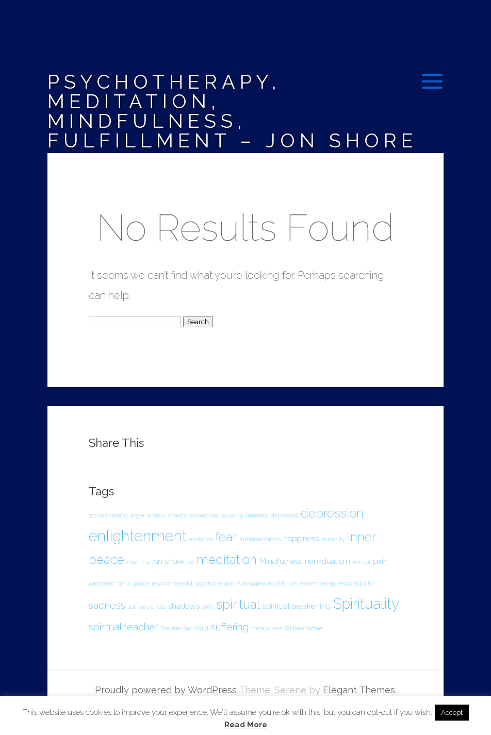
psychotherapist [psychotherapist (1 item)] (172, 583)
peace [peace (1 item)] (141, 583)
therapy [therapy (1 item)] (261, 628)
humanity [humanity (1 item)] (333, 539)
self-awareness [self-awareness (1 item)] (147, 607)
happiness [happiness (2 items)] (301, 538)
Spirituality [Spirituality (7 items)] (366, 603)
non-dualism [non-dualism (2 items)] (327, 561)
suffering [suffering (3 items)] (230, 627)
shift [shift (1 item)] (208, 607)
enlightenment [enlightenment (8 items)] (138, 536)
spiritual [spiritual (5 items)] (238, 604)
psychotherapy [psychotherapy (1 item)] (214, 583)
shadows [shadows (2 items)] (184, 606)
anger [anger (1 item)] (137, 515)
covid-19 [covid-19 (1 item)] (232, 515)
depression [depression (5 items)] (332, 513)
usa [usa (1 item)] (277, 628)
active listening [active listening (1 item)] (108, 515)
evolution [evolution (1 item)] (201, 539)
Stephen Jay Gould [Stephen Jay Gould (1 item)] (184, 628)
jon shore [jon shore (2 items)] (168, 561)
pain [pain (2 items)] (380, 561)
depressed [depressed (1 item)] (284, 515)
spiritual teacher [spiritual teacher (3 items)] (123, 627)
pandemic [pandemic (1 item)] (101, 583)
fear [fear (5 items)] (226, 536)
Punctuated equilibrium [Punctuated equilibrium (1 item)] (266, 583)
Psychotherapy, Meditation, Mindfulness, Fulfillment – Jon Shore (232, 111)
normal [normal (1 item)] (361, 562)
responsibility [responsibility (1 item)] (355, 583)
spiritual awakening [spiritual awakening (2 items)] (297, 606)
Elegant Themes (359, 689)
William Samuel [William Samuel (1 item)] (304, 628)
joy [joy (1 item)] (190, 562)
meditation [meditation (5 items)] (227, 559)
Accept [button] (452, 712)
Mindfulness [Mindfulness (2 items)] (280, 561)
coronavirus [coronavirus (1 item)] (204, 515)
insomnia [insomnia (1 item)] (138, 562)
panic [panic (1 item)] (124, 583)
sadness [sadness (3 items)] (107, 605)
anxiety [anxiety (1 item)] (157, 515)
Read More (245, 725)
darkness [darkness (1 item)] (257, 515)
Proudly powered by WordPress (166, 689)
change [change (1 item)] (177, 515)
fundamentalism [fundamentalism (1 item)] (260, 539)
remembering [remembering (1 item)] (317, 583)
